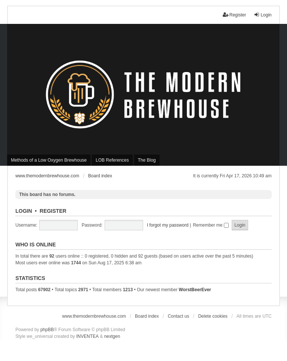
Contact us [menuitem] (178, 316)
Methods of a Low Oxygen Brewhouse (49, 160)
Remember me (211, 225)
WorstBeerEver (195, 289)
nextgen (112, 336)
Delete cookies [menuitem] (213, 316)
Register (53, 211)
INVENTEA (87, 336)
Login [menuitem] (262, 15)
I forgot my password (167, 225)
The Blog (147, 160)
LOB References (112, 160)
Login (23, 211)
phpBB (47, 329)
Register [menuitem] (234, 15)
